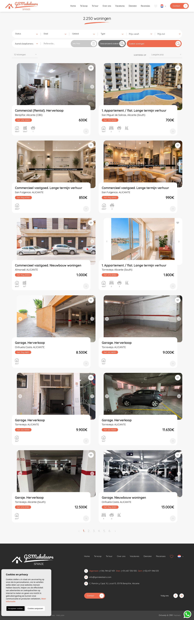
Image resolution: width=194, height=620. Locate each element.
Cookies (51, 615)
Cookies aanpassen (35, 608)
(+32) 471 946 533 (151, 571)
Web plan (60, 615)
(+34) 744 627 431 (107, 571)
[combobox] (26, 33)
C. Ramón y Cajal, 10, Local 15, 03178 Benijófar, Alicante (114, 583)
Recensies (145, 6)
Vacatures (120, 6)
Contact (180, 6)
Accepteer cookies (15, 608)
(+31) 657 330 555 (129, 571)
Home (73, 6)
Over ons (107, 6)
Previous (19, 86)
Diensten (133, 6)
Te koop (84, 6)
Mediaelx (177, 615)
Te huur (95, 6)
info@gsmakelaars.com (100, 577)
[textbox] (27, 33)
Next (92, 86)
